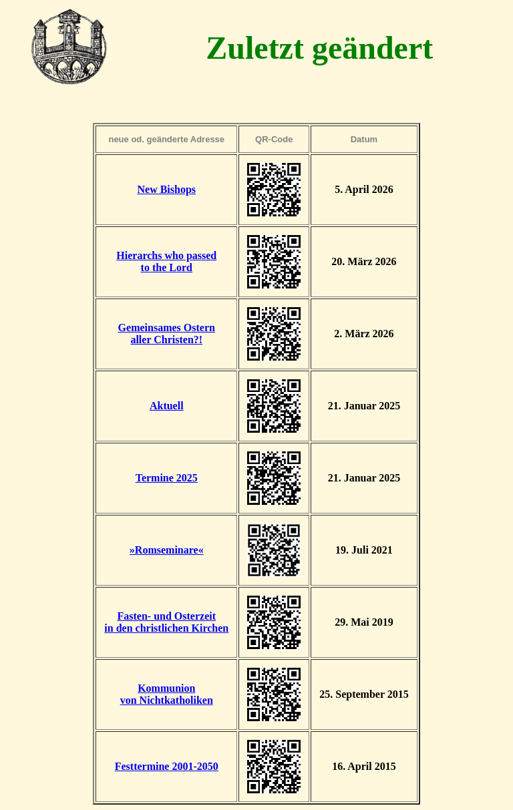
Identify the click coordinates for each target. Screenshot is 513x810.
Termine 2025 (167, 477)
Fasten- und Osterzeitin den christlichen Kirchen (166, 622)
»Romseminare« (167, 550)
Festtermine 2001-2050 (166, 766)
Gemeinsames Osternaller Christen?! (166, 333)
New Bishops (166, 189)
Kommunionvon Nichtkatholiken (166, 694)
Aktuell (167, 405)
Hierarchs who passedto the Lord (166, 261)
